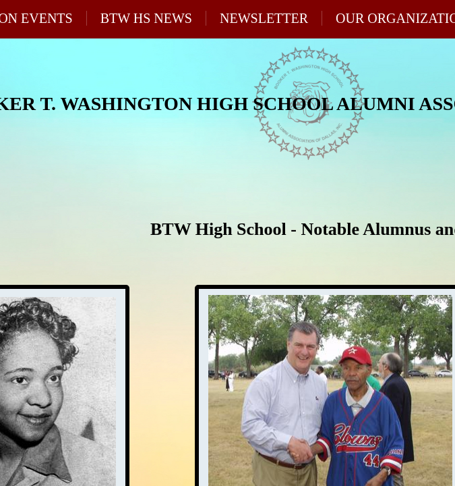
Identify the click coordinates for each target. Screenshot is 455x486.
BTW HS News (146, 18)
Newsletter (264, 18)
